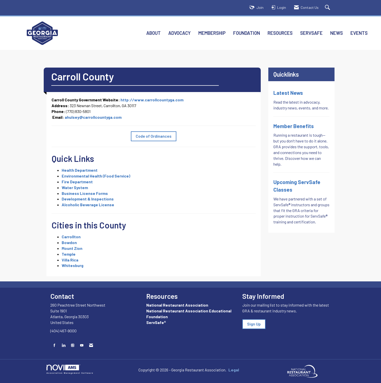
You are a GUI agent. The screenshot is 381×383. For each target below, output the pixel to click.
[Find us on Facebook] (54, 345)
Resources (280, 33)
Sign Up (254, 323)
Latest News (288, 93)
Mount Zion (72, 248)
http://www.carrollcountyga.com (152, 99)
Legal (231, 369)
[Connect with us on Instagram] (72, 345)
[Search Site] (328, 8)
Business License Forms (85, 193)
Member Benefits (293, 126)
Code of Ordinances (154, 136)
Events (359, 33)
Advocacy (179, 33)
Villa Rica (70, 259)
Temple (69, 254)
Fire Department (77, 181)
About (153, 33)
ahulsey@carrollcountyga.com (93, 117)
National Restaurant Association (177, 305)
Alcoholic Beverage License (88, 204)
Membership (212, 33)
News (336, 33)
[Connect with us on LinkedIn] (63, 345)
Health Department (80, 170)
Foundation (246, 33)
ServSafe (311, 33)
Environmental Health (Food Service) (96, 175)
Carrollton (71, 236)
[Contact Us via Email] (91, 345)
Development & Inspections (88, 198)
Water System (75, 187)
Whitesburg (72, 265)
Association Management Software (69, 369)
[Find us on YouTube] (82, 345)
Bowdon (69, 242)
